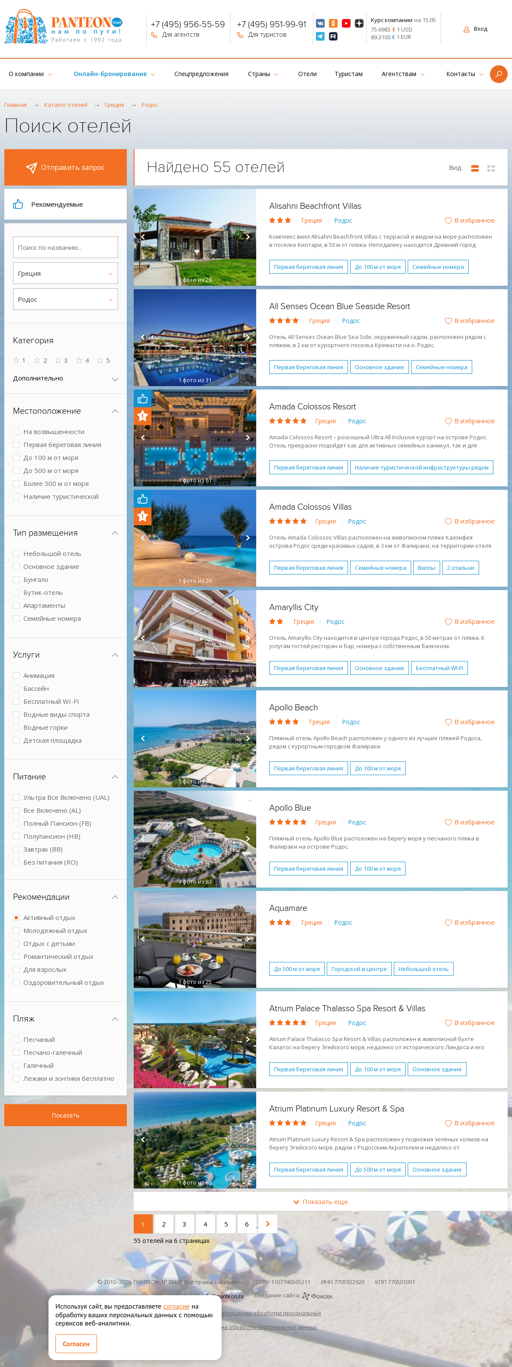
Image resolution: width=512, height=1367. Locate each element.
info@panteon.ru (223, 1296)
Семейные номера (438, 267)
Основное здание (379, 367)
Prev (142, 237)
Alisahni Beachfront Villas (315, 206)
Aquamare (288, 908)
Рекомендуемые (48, 204)
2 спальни (460, 568)
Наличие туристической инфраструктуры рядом (422, 467)
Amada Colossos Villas (310, 507)
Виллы (426, 568)
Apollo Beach (293, 708)
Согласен (76, 1343)
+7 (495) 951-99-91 (271, 25)
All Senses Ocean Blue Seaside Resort (339, 306)
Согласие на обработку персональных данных (256, 1327)
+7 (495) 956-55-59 (188, 25)
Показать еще (320, 1201)
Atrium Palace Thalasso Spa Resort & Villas (347, 1008)
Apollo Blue (290, 808)
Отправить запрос (65, 168)
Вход (475, 28)
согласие (176, 1306)
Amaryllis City (294, 607)
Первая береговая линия (308, 267)
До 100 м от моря (378, 267)
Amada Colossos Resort (312, 407)
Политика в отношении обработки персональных (256, 1313)
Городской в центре (359, 969)
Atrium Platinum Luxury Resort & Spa (336, 1109)
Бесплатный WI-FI (439, 668)
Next (247, 237)
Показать (66, 1115)
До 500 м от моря (297, 969)
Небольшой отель (424, 969)
